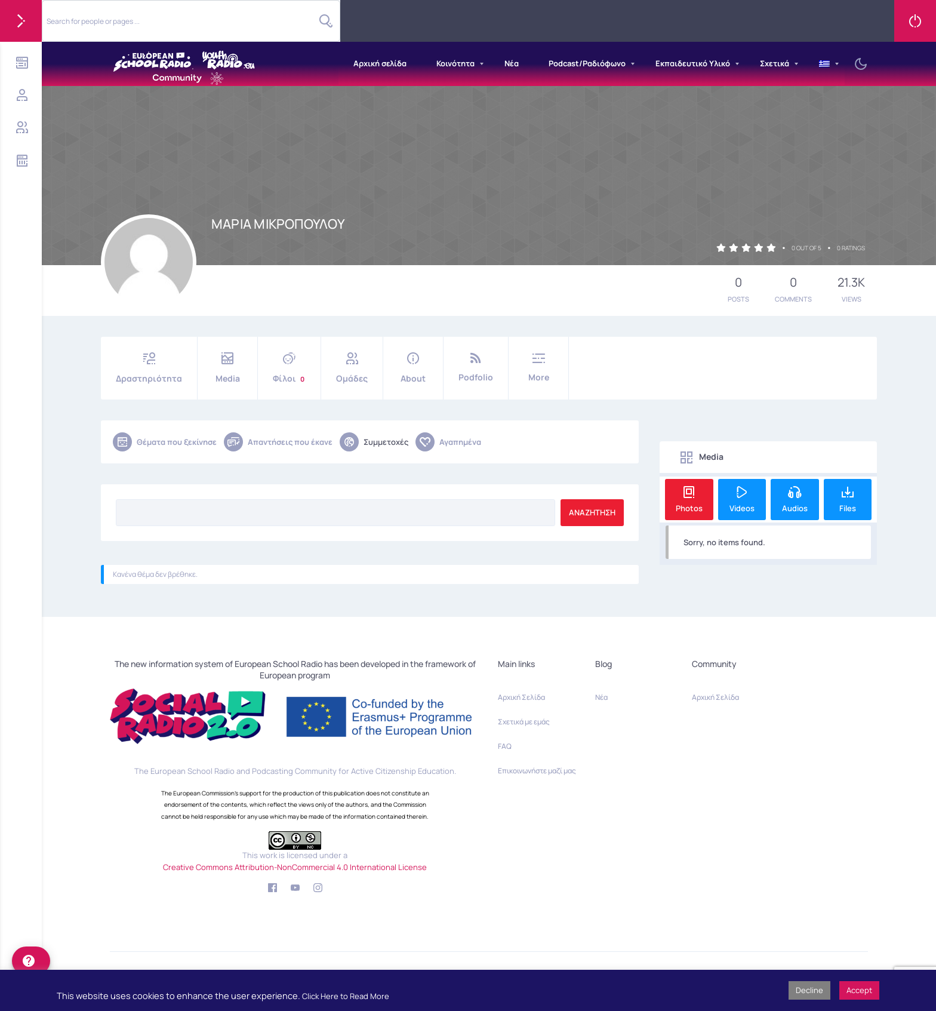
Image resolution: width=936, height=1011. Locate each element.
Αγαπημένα (448, 441)
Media (227, 368)
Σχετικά (774, 63)
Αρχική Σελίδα (521, 697)
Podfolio (475, 367)
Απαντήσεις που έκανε (278, 441)
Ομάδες (352, 368)
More (538, 367)
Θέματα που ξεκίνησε (165, 441)
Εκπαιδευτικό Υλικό (692, 63)
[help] (31, 961)
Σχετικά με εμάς (524, 722)
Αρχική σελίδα (380, 63)
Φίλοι (289, 368)
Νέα (511, 63)
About (413, 368)
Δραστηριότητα (149, 368)
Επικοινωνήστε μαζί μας (537, 771)
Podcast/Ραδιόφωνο (587, 63)
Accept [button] (859, 990)
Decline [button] (809, 990)
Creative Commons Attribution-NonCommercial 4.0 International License (295, 867)
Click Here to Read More (345, 996)
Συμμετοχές (374, 441)
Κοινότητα (455, 63)
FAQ (505, 746)
